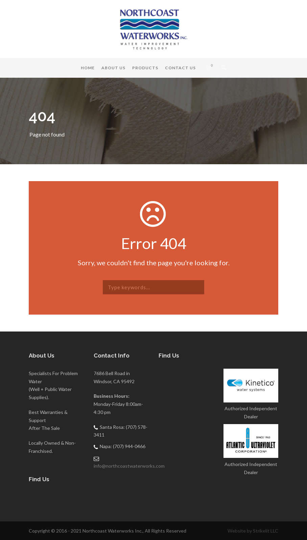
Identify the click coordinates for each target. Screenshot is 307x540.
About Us (113, 67)
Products (145, 67)
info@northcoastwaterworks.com (129, 466)
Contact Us (180, 67)
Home (88, 67)
